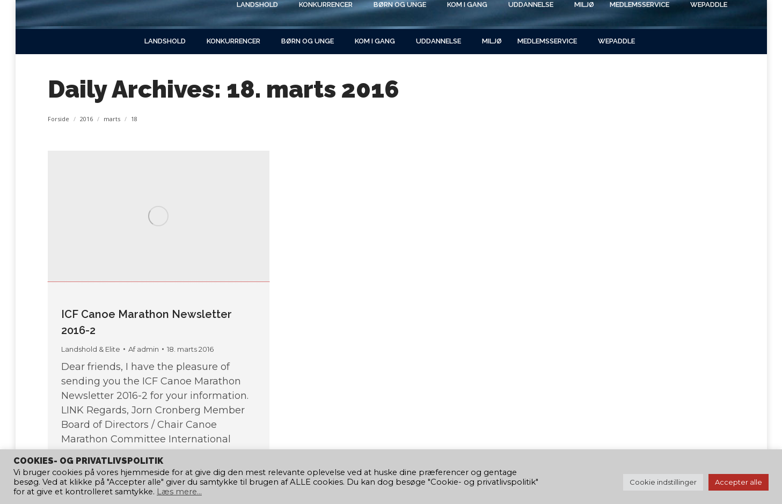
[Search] (643, 14)
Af (143, 349)
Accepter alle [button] (738, 482)
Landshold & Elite (90, 349)
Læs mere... (179, 491)
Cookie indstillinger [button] (663, 482)
